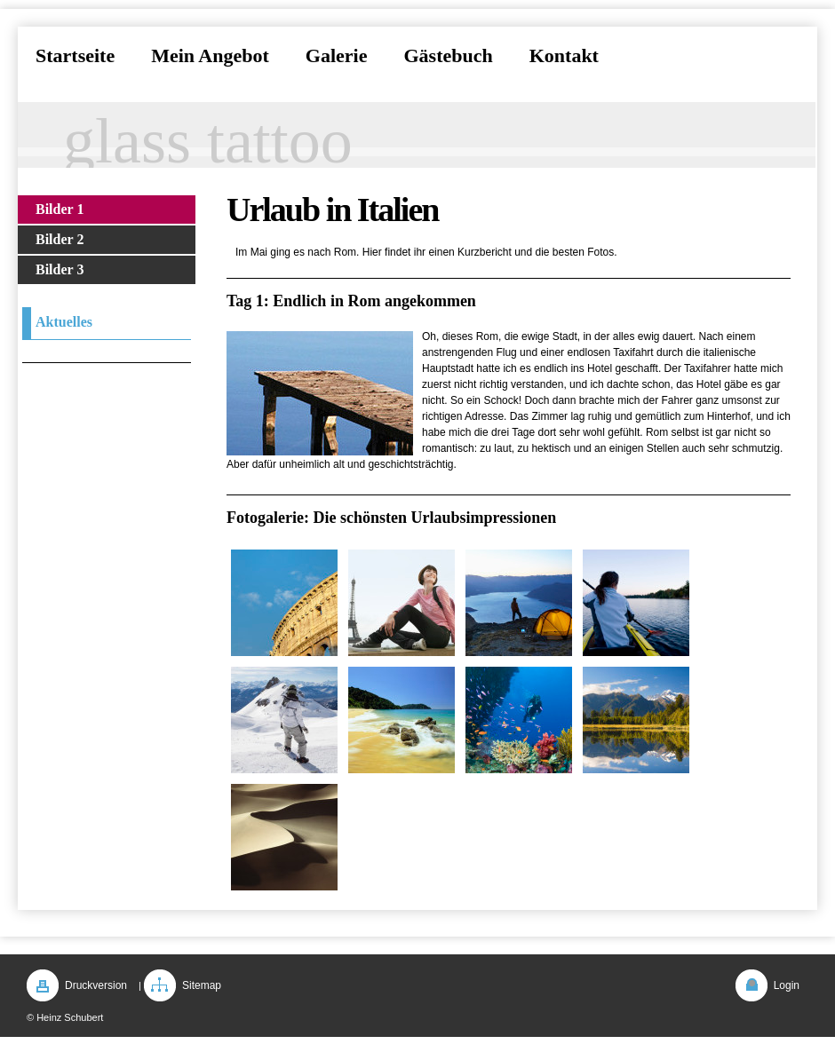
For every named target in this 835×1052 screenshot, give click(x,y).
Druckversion (96, 985)
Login (786, 985)
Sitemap (201, 985)
